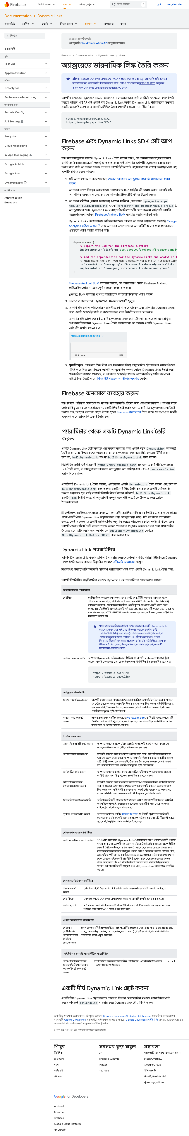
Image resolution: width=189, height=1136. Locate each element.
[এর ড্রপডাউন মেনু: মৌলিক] (33, 23)
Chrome (59, 1112)
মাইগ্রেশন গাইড (147, 83)
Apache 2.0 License (75, 1019)
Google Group (152, 1064)
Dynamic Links (49, 16)
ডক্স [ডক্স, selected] (65, 4)
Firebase (66, 55)
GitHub (58, 1076)
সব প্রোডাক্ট (60, 1129)
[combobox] (128, 4)
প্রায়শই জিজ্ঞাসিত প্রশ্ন (155, 1076)
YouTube (104, 1070)
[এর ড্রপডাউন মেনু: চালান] (95, 23)
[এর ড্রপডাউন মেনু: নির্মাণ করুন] (55, 4)
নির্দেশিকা (58, 1052)
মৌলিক (25, 24)
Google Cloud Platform (67, 1123)
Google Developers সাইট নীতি (142, 1019)
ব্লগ (159, 4)
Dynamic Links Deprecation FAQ (102, 87)
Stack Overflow (153, 1058)
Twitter (103, 1064)
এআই (45, 24)
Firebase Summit (109, 1058)
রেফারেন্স (109, 24)
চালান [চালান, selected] (88, 24)
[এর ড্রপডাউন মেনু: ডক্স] (71, 4)
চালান (122, 55)
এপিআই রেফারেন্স (124, 562)
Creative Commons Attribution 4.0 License (127, 1016)
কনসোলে (129, 412)
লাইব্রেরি (58, 1070)
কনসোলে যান (174, 4)
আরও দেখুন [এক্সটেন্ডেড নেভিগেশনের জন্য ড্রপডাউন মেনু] (85, 4)
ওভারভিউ (9, 24)
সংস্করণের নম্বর (130, 814)
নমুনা (123, 24)
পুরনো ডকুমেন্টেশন (154, 1082)
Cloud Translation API (94, 43)
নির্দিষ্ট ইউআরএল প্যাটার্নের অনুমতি (118, 379)
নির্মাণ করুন (44, 4)
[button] (22, 63)
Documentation (18, 16)
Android (59, 1106)
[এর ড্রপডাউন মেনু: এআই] (52, 23)
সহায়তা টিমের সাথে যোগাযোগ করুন (162, 1052)
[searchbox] (24, 36)
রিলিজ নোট (150, 1070)
